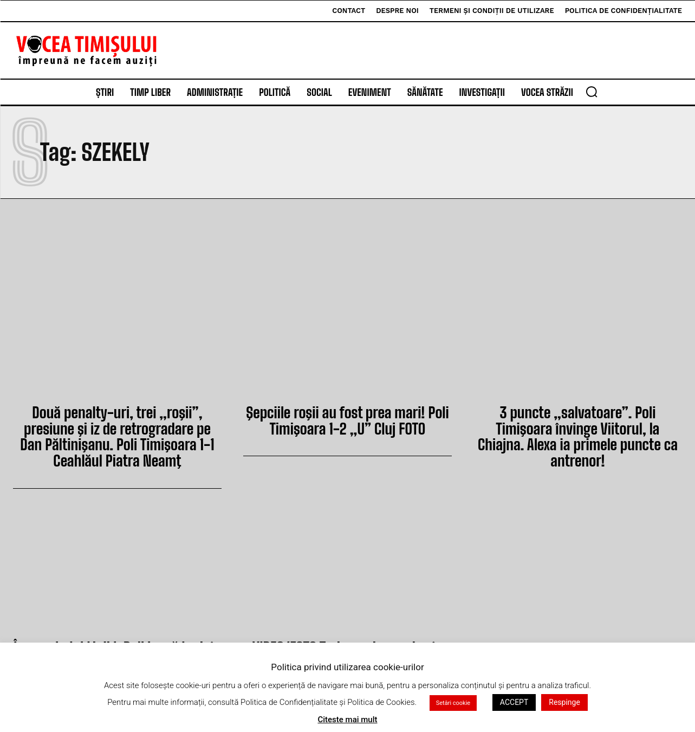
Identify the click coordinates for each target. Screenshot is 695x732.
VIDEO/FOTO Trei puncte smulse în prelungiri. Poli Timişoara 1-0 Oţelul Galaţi (347, 639)
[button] (592, 92)
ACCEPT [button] (514, 702)
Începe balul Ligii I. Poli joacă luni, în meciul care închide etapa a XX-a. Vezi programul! (117, 639)
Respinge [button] (564, 702)
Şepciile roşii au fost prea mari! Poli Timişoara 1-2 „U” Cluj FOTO (348, 418)
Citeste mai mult (347, 719)
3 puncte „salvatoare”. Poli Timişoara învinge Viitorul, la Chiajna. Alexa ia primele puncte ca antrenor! (577, 426)
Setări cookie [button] (453, 703)
